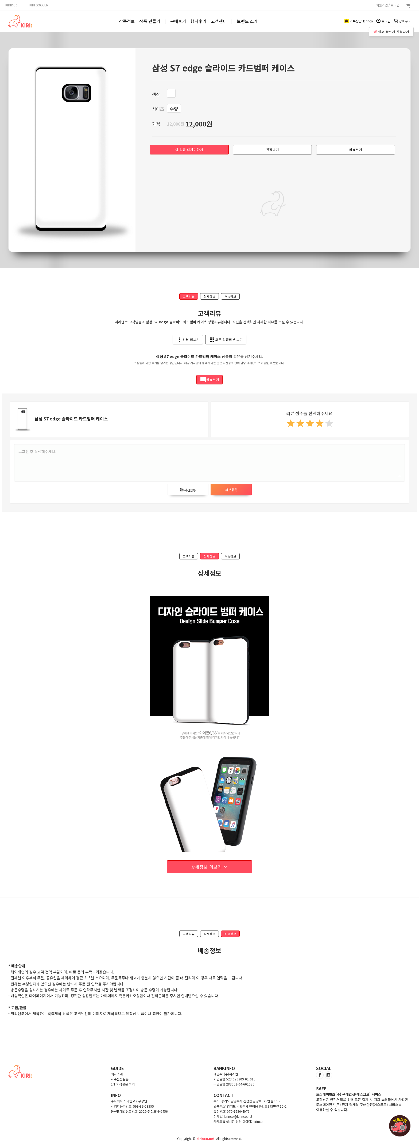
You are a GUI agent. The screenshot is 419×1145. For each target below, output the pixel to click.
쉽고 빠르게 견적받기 (392, 30)
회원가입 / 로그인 (387, 5)
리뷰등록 (231, 489)
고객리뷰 (189, 296)
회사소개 (117, 1074)
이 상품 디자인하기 (189, 149)
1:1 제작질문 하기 (123, 1084)
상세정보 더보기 (209, 867)
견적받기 (272, 149)
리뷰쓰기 (355, 149)
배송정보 (230, 296)
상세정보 (209, 296)
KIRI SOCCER (38, 5)
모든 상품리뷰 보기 (226, 339)
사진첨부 (188, 490)
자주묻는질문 (120, 1079)
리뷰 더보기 (188, 339)
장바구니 (402, 21)
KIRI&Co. (11, 5)
